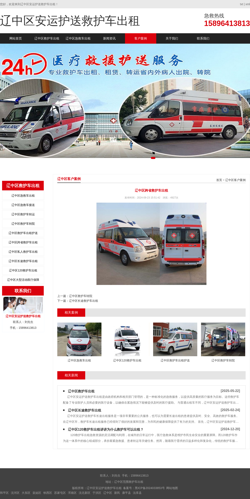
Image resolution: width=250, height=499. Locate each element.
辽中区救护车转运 (23, 214)
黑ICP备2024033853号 (150, 488)
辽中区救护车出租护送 (23, 233)
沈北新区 (84, 492)
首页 (219, 180)
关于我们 (172, 38)
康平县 (126, 492)
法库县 (137, 492)
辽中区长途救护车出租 (23, 261)
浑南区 (72, 492)
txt (241, 4)
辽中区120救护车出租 (23, 270)
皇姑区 (36, 492)
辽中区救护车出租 (46, 38)
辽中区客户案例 (235, 180)
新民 (117, 492)
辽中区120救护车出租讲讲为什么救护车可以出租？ (106, 429)
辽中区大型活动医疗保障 (23, 279)
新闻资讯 (109, 38)
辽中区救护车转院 (23, 223)
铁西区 (47, 492)
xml (247, 4)
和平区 (4, 492)
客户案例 (140, 38)
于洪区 (96, 492)
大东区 (26, 492)
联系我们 (203, 38)
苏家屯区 (60, 492)
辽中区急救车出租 (78, 38)
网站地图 (172, 488)
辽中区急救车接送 (23, 205)
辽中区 (107, 492)
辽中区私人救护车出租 (23, 251)
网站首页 (15, 38)
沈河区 (15, 492)
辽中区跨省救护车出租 (23, 242)
